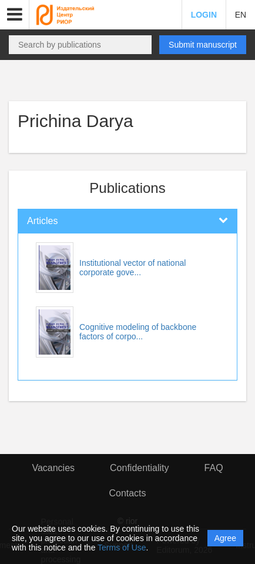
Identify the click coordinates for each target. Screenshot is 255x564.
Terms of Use (122, 547)
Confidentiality (139, 468)
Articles (42, 221)
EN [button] (240, 14)
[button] (14, 14)
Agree (225, 538)
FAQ (213, 468)
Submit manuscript (203, 44)
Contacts (127, 493)
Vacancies (53, 468)
